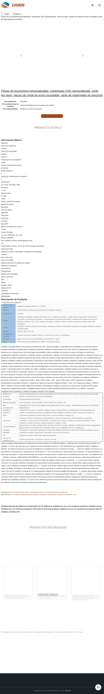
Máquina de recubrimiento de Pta (31, 506)
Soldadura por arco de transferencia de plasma (77, 509)
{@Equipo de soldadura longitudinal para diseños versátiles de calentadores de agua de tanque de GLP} (40, 494)
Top (98, 687)
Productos (17, 14)
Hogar (6, 14)
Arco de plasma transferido (78, 506)
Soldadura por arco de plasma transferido (16, 509)
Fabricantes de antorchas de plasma (46, 509)
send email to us (52, 116)
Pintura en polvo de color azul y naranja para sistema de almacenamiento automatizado (38, 492)
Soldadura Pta (14, 512)
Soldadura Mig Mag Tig (9, 506)
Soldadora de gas (95, 506)
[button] (92, 5)
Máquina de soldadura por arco (55, 506)
